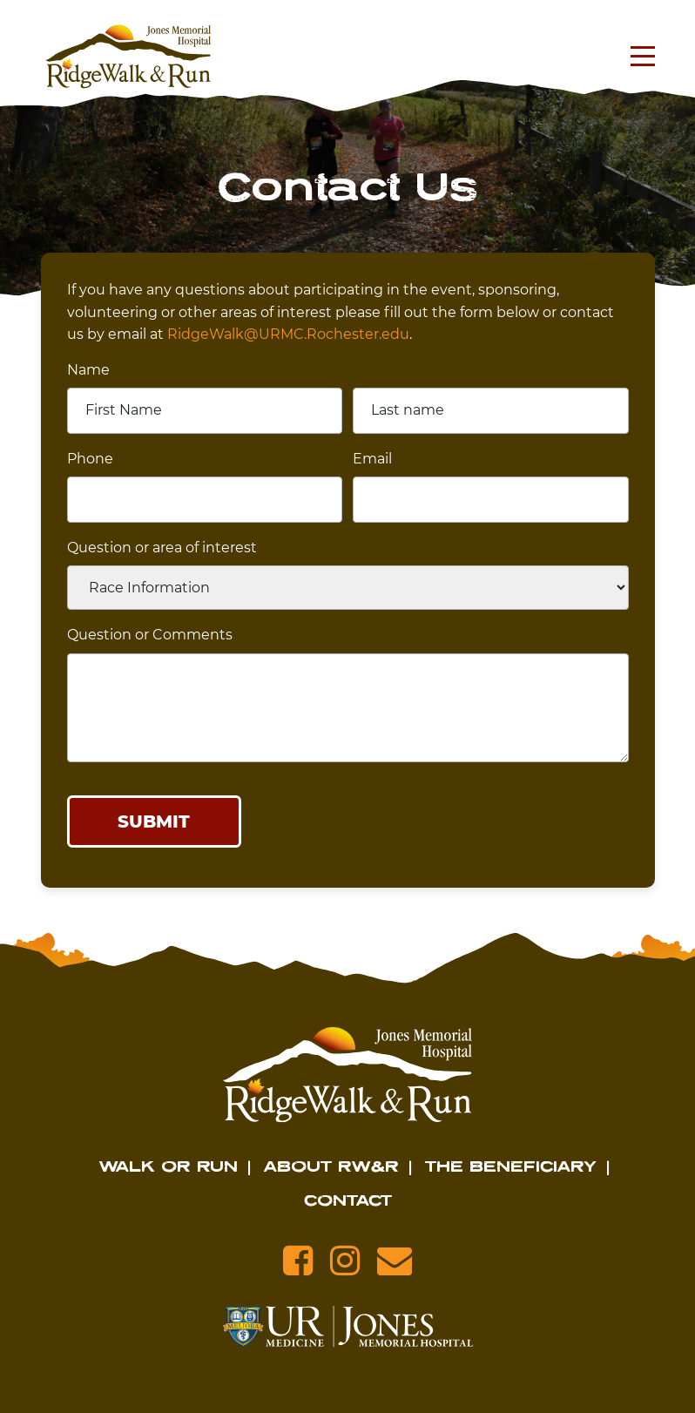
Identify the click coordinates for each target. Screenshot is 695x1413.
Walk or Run (168, 1165)
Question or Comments (150, 634)
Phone (90, 458)
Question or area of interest (162, 547)
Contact (348, 1199)
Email (372, 458)
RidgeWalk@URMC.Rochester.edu (288, 334)
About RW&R (331, 1165)
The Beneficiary (511, 1165)
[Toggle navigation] (638, 56)
